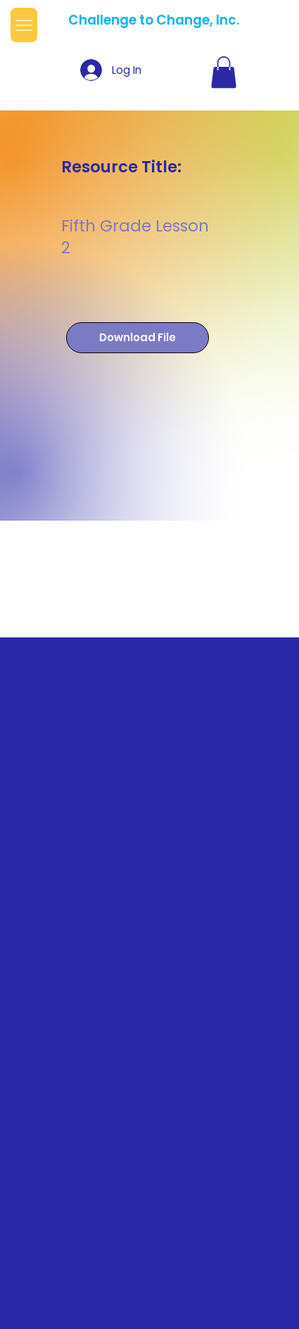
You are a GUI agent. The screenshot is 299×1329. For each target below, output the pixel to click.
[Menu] (24, 25)
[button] (223, 72)
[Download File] (137, 338)
